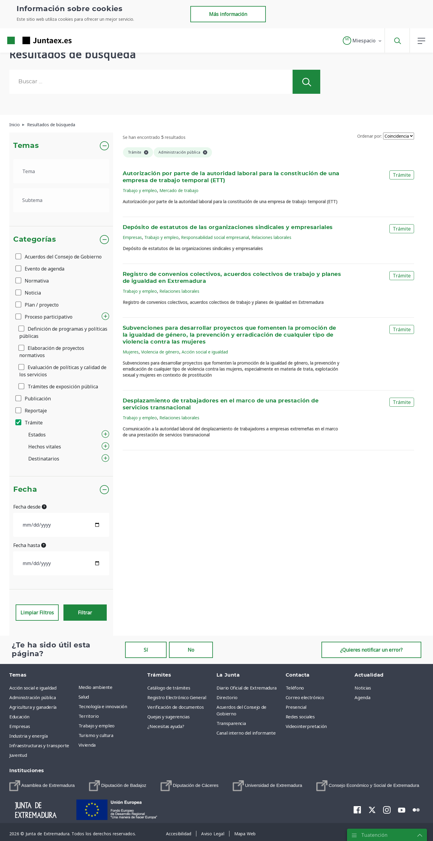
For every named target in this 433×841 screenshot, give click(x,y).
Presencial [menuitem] (296, 707)
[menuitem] (42, 785)
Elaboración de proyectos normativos (51, 352)
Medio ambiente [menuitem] (95, 687)
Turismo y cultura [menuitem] (95, 735)
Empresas (132, 237)
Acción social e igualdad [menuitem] (33, 688)
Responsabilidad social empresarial (215, 237)
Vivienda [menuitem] (87, 745)
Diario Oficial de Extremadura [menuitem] (246, 688)
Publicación (33, 398)
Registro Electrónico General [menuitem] (176, 697)
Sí (146, 650)
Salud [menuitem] (83, 697)
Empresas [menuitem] (19, 726)
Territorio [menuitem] (88, 716)
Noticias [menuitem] (363, 688)
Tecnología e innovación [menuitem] (102, 706)
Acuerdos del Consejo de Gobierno (59, 256)
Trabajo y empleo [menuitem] (96, 726)
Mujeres (131, 352)
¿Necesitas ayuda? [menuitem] (165, 726)
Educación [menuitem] (19, 717)
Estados (37, 434)
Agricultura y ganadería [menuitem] (33, 707)
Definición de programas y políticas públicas (63, 332)
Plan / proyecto (37, 304)
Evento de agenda (40, 268)
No (191, 650)
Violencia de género (160, 352)
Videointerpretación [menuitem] (306, 726)
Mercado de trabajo (178, 190)
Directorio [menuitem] (227, 697)
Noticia (28, 292)
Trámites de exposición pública (58, 386)
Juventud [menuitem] (18, 755)
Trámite (29, 422)
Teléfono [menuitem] (295, 688)
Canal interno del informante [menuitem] (245, 733)
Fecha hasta (29, 545)
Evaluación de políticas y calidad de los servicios (62, 371)
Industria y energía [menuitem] (28, 736)
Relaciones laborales (271, 237)
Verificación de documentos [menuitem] (175, 707)
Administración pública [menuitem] (32, 697)
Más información (228, 14)
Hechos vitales (44, 446)
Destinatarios (43, 458)
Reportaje (31, 410)
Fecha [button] (25, 489)
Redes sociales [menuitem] (300, 717)
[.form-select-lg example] (61, 171)
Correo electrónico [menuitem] (305, 697)
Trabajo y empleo (140, 190)
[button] (362, 40)
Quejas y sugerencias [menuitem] (168, 717)
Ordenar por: (369, 136)
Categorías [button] (34, 239)
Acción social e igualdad (205, 352)
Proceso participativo (44, 316)
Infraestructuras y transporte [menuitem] (39, 745)
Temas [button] (26, 145)
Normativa (32, 280)
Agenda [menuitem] (362, 697)
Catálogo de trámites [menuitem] (168, 688)
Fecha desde (30, 506)
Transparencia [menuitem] (231, 723)
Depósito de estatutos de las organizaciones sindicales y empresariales (228, 227)
